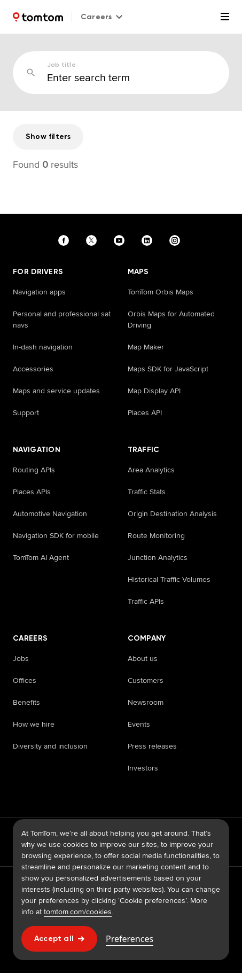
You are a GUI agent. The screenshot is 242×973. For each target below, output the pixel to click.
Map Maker (146, 346)
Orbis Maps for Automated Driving (171, 319)
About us (143, 658)
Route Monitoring (156, 535)
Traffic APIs (146, 601)
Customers (145, 680)
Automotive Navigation (50, 513)
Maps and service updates (56, 390)
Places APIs (32, 491)
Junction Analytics (158, 557)
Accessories (33, 368)
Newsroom (145, 702)
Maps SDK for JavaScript (168, 368)
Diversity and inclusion (50, 746)
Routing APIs (34, 469)
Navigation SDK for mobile (56, 535)
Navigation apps (39, 291)
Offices (24, 680)
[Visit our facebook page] (65, 240)
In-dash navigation (43, 346)
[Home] (38, 17)
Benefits (26, 702)
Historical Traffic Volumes (169, 579)
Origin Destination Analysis (172, 513)
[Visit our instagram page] (176, 240)
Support (26, 412)
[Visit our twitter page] (93, 240)
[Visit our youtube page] (121, 240)
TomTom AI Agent (41, 557)
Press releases (152, 746)
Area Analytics (151, 469)
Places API (145, 412)
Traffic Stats (147, 491)
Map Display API (154, 390)
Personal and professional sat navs (62, 319)
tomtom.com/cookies (78, 911)
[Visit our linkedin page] (149, 240)
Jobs (21, 658)
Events (139, 724)
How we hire (33, 724)
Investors (143, 767)
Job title (61, 64)
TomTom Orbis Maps (160, 291)
